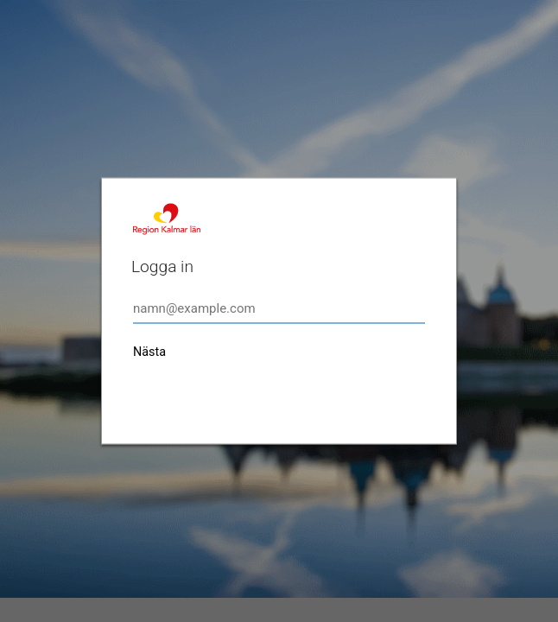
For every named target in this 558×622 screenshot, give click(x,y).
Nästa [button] (149, 352)
